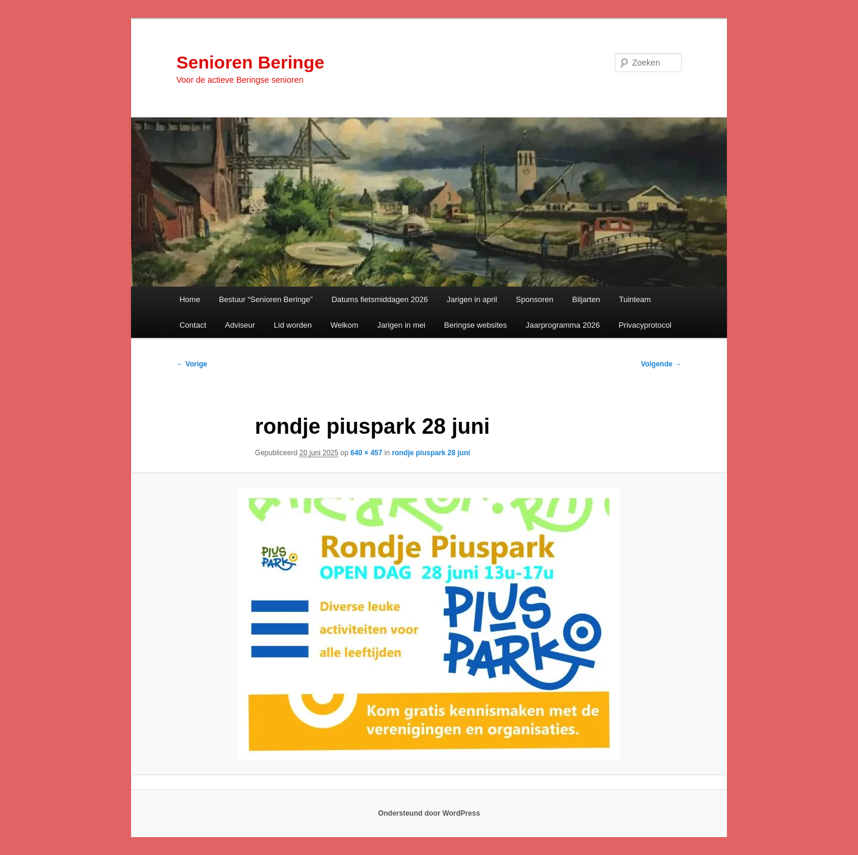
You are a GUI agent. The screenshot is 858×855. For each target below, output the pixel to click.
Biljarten (586, 299)
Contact (192, 325)
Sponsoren (535, 299)
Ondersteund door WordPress (429, 813)
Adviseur (240, 325)
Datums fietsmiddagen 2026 (379, 299)
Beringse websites (475, 325)
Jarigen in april (472, 299)
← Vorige (191, 364)
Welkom (345, 325)
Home (189, 299)
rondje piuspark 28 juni (431, 453)
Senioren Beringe (250, 62)
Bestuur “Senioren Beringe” (266, 299)
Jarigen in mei (401, 325)
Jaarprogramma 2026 (562, 325)
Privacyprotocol (645, 325)
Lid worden (293, 325)
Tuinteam (635, 299)
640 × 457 (366, 453)
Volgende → (661, 364)
